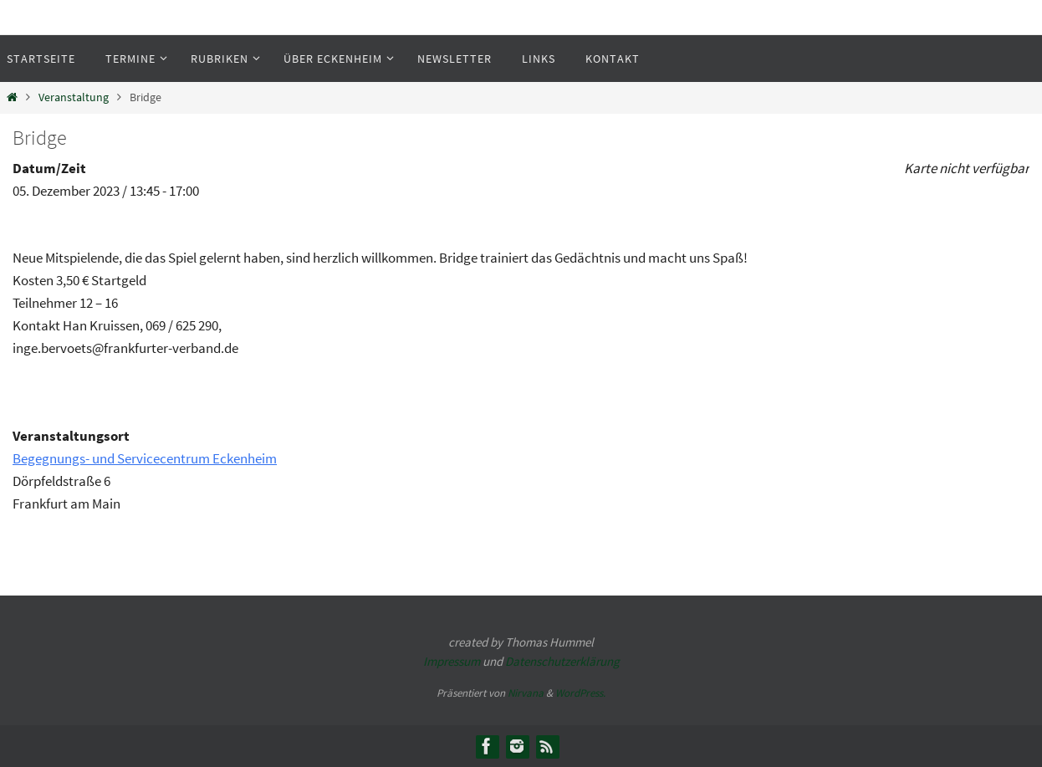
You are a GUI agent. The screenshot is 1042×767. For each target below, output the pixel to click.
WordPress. (580, 693)
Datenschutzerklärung (562, 661)
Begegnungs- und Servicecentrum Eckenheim (145, 458)
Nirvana (526, 693)
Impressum (451, 661)
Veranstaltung (73, 97)
